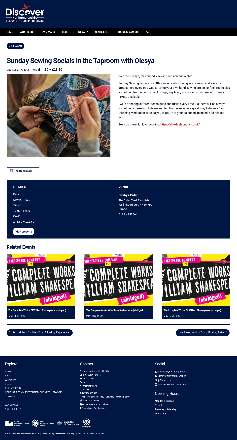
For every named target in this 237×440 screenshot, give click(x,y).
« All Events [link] (15, 45)
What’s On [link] (26, 32)
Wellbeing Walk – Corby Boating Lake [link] (202, 332)
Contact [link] (100, 434)
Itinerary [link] (81, 32)
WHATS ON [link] (10, 379)
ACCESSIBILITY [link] (13, 409)
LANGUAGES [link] (11, 404)
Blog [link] (65, 32)
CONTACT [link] (10, 396)
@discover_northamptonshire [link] (171, 371)
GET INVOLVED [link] (13, 388)
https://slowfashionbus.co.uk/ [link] (180, 124)
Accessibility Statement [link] (53, 434)
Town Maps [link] (47, 32)
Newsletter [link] (102, 32)
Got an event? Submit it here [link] (94, 404)
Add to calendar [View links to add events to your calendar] (24, 171)
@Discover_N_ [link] (163, 380)
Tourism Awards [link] (128, 32)
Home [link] (9, 32)
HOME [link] (8, 371)
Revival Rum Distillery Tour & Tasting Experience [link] (40, 332)
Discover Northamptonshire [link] (170, 376)
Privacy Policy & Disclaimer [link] (80, 434)
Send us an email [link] (89, 400)
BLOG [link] (8, 384)
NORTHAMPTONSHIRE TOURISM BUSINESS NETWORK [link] (33, 392)
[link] (147, 32)
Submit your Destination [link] (92, 408)
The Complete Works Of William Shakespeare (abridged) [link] (37, 310)
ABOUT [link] (8, 375)
